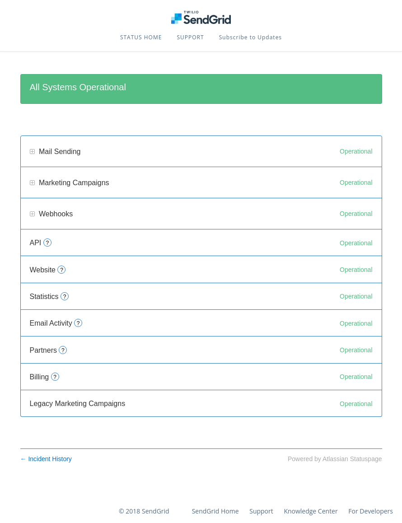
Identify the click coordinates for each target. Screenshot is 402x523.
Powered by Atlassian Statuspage (335, 458)
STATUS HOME (141, 37)
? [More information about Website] (61, 270)
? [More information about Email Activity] (78, 323)
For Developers (370, 511)
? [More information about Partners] (63, 350)
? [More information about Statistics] (64, 297)
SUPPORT (190, 37)
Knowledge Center (310, 511)
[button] (250, 37)
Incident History (46, 458)
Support (261, 511)
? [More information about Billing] (54, 377)
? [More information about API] (47, 243)
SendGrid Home (215, 511)
